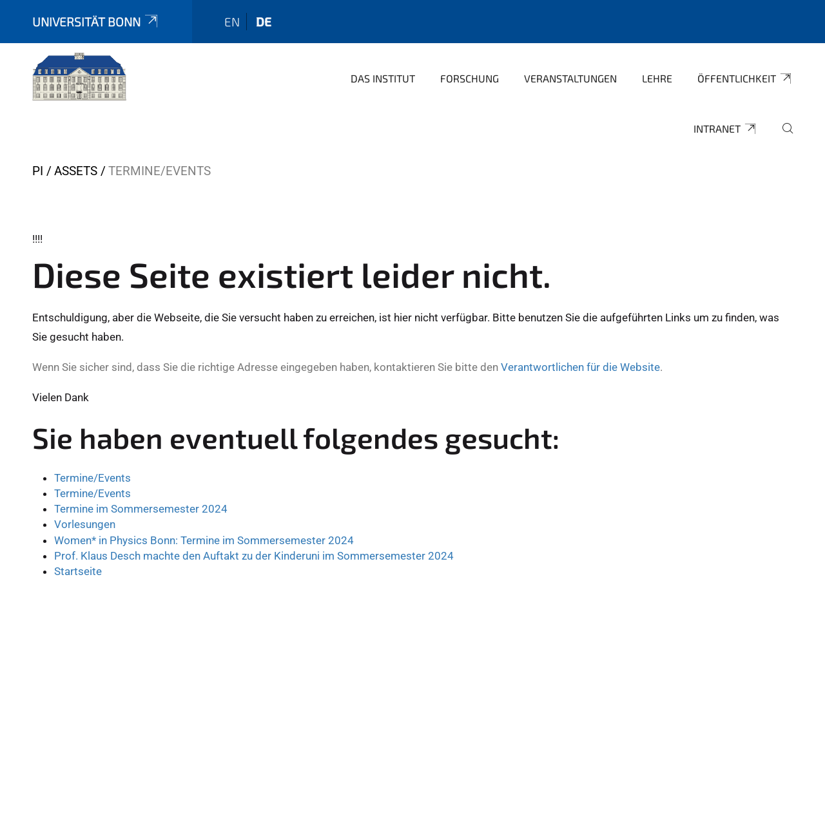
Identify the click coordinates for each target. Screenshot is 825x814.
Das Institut (383, 78)
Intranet (725, 128)
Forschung (469, 78)
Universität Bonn (96, 21)
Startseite (78, 571)
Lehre (657, 78)
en (232, 21)
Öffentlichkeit (745, 78)
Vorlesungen (84, 524)
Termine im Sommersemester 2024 (141, 508)
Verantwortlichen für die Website (580, 367)
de (263, 21)
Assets (75, 171)
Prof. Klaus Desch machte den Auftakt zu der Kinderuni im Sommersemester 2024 (254, 555)
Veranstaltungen (570, 78)
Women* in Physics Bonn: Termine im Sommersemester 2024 (204, 540)
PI (37, 171)
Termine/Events (92, 477)
